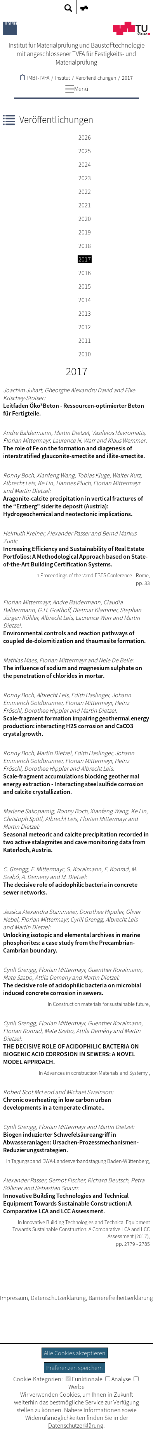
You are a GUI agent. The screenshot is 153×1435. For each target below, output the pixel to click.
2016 (84, 273)
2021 (84, 205)
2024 (84, 164)
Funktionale (84, 1379)
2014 (84, 300)
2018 (84, 246)
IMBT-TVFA (34, 77)
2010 (84, 354)
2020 (84, 218)
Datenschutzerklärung (58, 1298)
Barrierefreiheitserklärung (121, 1298)
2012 (84, 327)
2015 (84, 286)
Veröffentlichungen (96, 77)
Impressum (14, 1298)
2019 (84, 232)
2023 (84, 178)
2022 (84, 191)
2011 (84, 340)
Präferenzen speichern (74, 1368)
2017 (127, 77)
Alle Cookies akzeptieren (75, 1353)
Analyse (118, 1379)
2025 (84, 151)
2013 (84, 313)
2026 (84, 137)
